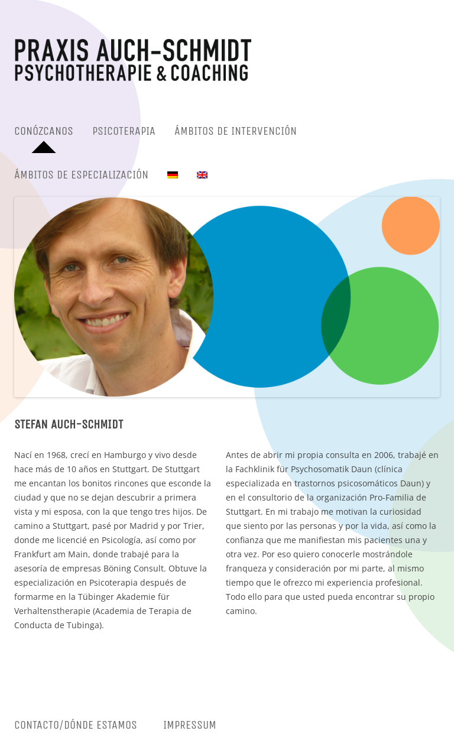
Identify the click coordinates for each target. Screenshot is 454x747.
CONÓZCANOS (43, 131)
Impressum (189, 725)
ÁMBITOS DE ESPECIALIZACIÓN (81, 174)
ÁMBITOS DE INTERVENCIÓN (235, 131)
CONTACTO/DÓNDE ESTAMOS (75, 725)
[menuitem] (172, 175)
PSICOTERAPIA (123, 131)
